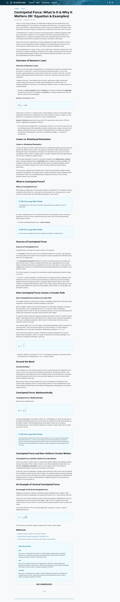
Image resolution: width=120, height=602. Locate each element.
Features (54, 2)
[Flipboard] (110, 2)
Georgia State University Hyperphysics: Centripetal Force (33, 536)
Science (31, 2)
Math (38, 2)
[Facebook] (107, 2)
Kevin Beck (19, 19)
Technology (45, 2)
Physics (23, 8)
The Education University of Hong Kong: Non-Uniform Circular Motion (36, 539)
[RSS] (112, 2)
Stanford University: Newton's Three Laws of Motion (32, 533)
